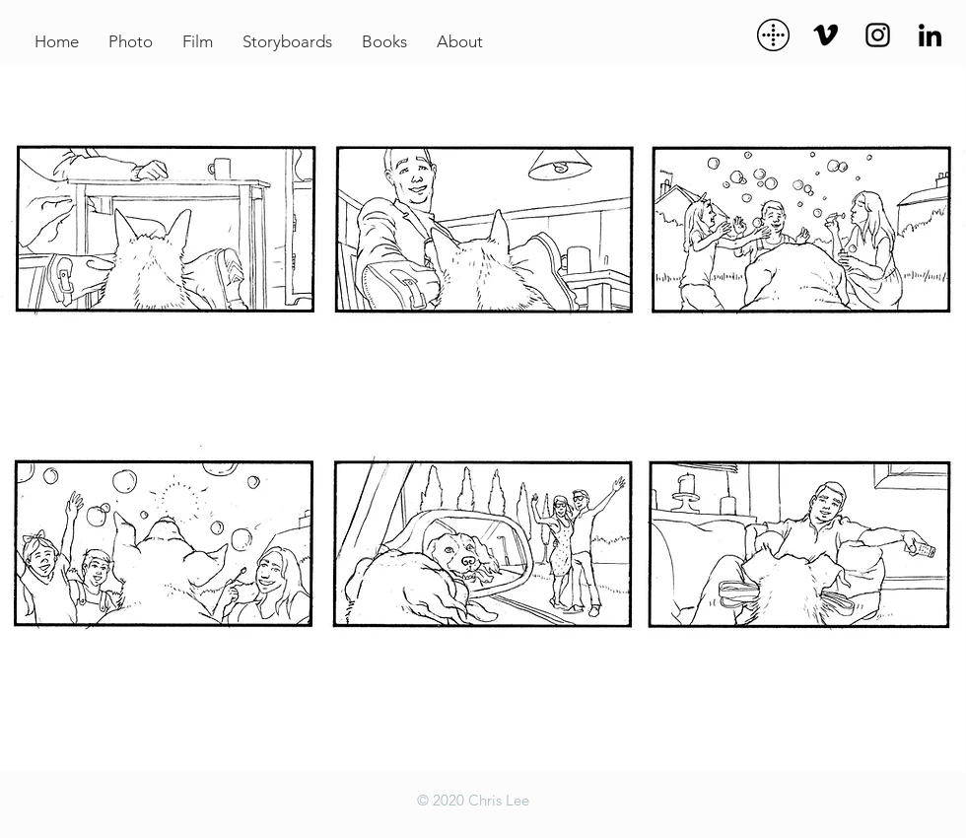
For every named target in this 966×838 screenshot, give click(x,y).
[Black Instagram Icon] (878, 35)
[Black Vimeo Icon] (825, 35)
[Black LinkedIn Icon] (930, 35)
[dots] (773, 35)
